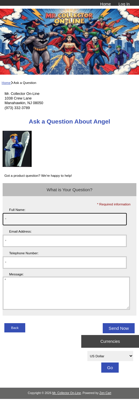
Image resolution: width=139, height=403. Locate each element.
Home (105, 4)
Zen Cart (105, 399)
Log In (124, 4)
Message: (16, 274)
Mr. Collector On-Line (66, 399)
